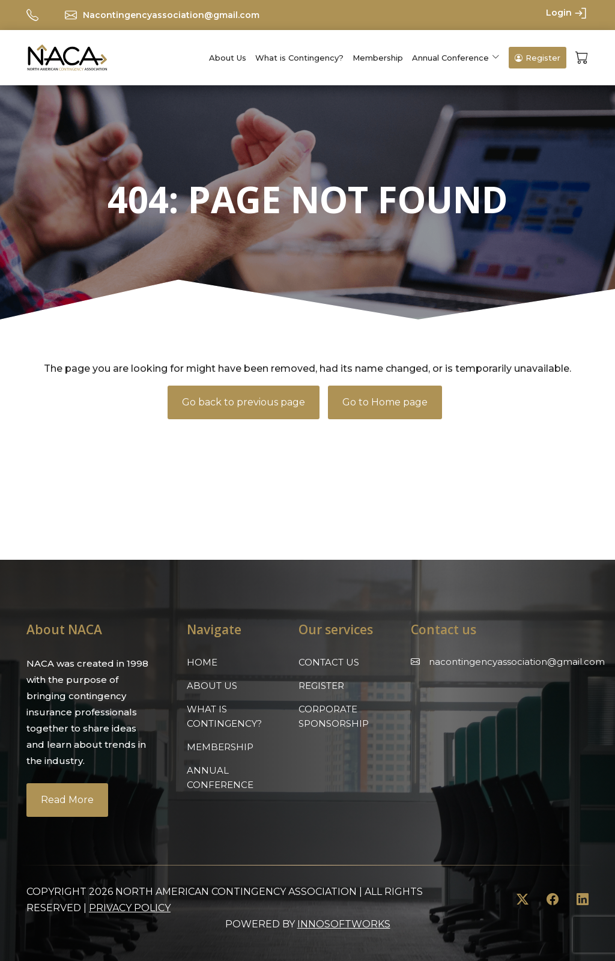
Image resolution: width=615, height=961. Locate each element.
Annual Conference (450, 57)
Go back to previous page (243, 402)
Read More (67, 799)
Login (567, 13)
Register (537, 57)
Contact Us (328, 662)
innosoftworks (343, 924)
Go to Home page (385, 402)
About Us (227, 57)
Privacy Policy (130, 908)
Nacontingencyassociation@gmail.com (171, 15)
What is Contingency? (299, 57)
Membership (378, 57)
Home (202, 662)
